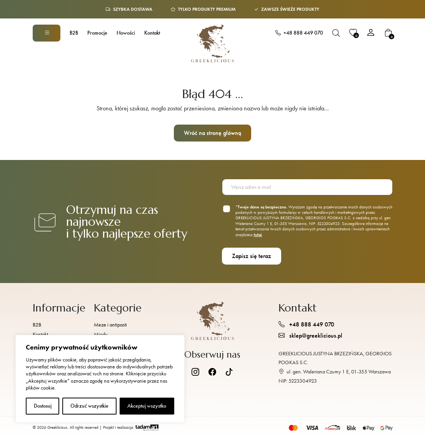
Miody (100, 334)
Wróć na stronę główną (212, 133)
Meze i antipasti (110, 324)
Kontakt (152, 33)
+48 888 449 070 (299, 33)
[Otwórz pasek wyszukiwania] (336, 33)
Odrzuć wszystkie (89, 406)
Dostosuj (43, 406)
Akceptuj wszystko (146, 406)
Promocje (97, 33)
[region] (100, 379)
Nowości (126, 33)
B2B (74, 33)
